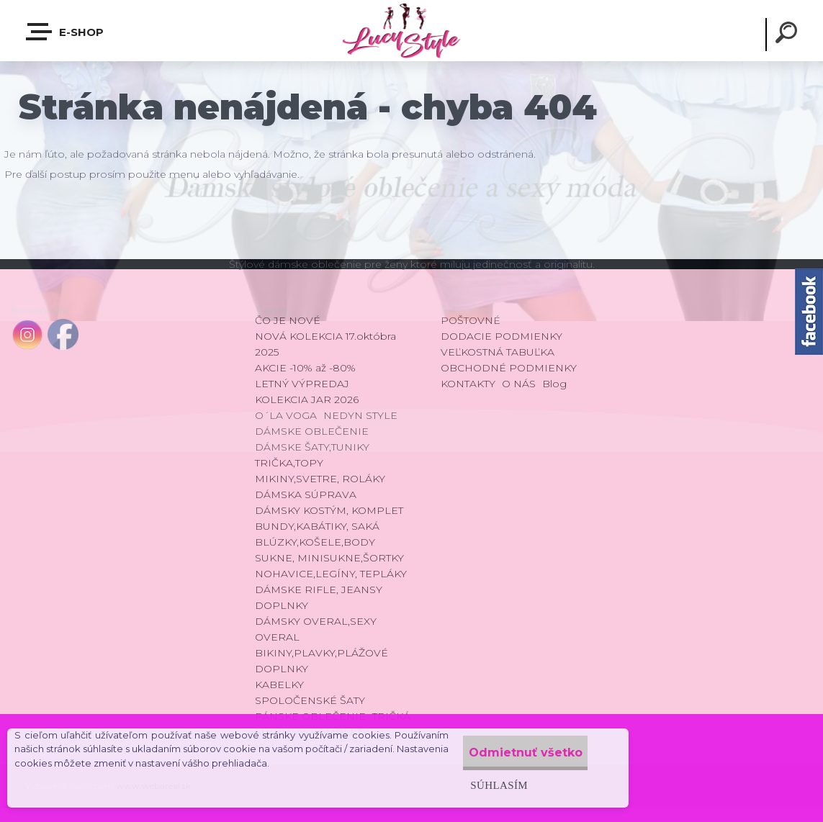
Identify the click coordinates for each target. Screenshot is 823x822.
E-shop (65, 31)
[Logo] (411, 30)
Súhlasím (475, 785)
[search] (788, 34)
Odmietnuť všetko (514, 752)
